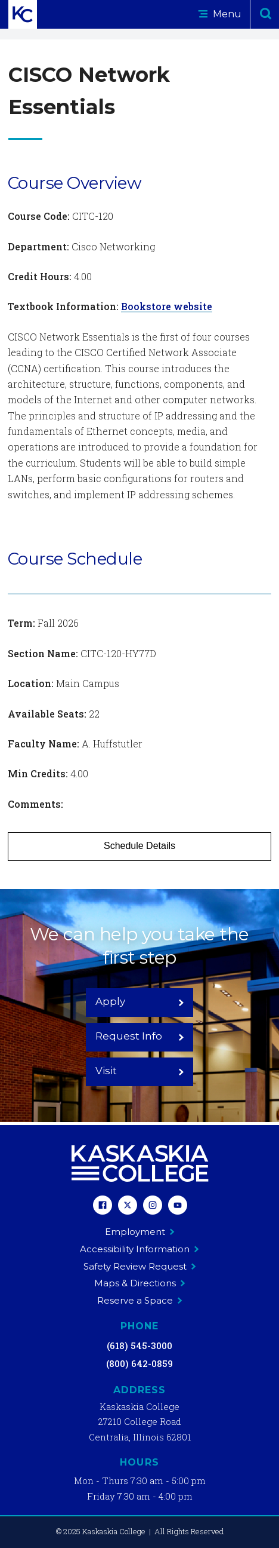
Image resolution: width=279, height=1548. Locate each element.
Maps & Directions (139, 1283)
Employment (140, 1231)
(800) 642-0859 (139, 1363)
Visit (139, 1071)
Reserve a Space (139, 1300)
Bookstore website (166, 306)
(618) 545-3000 (139, 1345)
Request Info (139, 1036)
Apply (139, 1001)
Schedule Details (139, 846)
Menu (219, 14)
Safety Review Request (139, 1266)
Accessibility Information (139, 1249)
